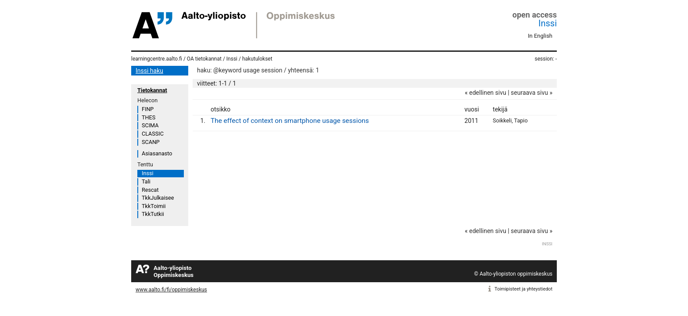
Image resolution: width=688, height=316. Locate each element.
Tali (146, 181)
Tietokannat (152, 90)
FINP (148, 109)
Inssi (547, 23)
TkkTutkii (153, 214)
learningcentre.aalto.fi (156, 59)
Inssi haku (149, 70)
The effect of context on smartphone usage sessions (290, 121)
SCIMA (150, 125)
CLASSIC (153, 133)
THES (148, 117)
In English (540, 35)
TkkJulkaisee (158, 197)
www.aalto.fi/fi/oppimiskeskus (171, 290)
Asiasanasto (157, 153)
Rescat (150, 190)
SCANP (151, 142)
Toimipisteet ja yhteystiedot (523, 289)
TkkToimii (154, 206)
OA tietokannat (204, 59)
